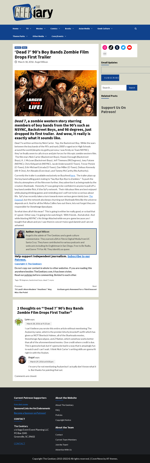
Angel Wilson (41, 61)
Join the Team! (61, 444)
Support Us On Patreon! (113, 109)
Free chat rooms (21, 404)
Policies (58, 415)
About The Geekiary (64, 405)
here (72, 175)
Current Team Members (66, 439)
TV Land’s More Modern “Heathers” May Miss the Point (35, 289)
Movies (41, 28)
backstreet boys (35, 280)
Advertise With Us (63, 449)
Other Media (40, 36)
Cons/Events (59, 36)
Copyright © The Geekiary (28, 263)
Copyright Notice (63, 420)
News (24, 48)
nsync (51, 280)
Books (70, 28)
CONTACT (19, 443)
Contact (59, 434)
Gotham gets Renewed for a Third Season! (76, 288)
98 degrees (24, 280)
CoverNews (97, 458)
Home (17, 28)
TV (29, 28)
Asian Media (86, 28)
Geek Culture (105, 28)
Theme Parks (21, 36)
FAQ (57, 410)
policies (28, 275)
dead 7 (46, 280)
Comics (55, 28)
